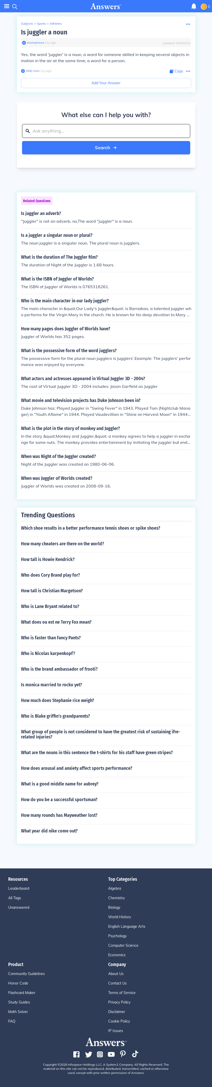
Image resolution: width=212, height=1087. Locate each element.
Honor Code (18, 983)
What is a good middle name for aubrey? (59, 784)
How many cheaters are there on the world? (62, 544)
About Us (116, 973)
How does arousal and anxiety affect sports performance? (76, 768)
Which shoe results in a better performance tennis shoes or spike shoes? (90, 528)
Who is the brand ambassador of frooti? (59, 669)
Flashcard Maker (21, 992)
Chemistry (116, 898)
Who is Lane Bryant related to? (50, 606)
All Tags (14, 898)
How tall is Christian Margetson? (52, 591)
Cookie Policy (119, 1021)
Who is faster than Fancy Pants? (51, 638)
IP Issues (115, 1030)
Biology (114, 907)
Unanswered (18, 907)
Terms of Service (122, 992)
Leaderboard (18, 888)
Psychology (117, 936)
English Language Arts (126, 926)
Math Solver (18, 1011)
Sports (41, 23)
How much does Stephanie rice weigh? (57, 700)
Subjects (27, 23)
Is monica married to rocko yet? (51, 685)
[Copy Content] (176, 71)
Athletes (56, 23)
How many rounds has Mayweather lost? (59, 815)
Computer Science (123, 945)
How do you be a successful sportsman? (59, 799)
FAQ (11, 1021)
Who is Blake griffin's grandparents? (55, 716)
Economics (117, 955)
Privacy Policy (119, 1002)
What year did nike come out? (49, 831)
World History (119, 917)
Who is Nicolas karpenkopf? (48, 653)
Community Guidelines (26, 973)
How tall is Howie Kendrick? (48, 559)
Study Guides (19, 1002)
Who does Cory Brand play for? (50, 575)
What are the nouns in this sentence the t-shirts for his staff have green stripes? (97, 752)
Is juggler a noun (44, 32)
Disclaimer (116, 1011)
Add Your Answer (106, 83)
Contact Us (117, 983)
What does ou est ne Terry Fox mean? (56, 622)
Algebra (114, 888)
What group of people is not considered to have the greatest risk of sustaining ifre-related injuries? (100, 734)
